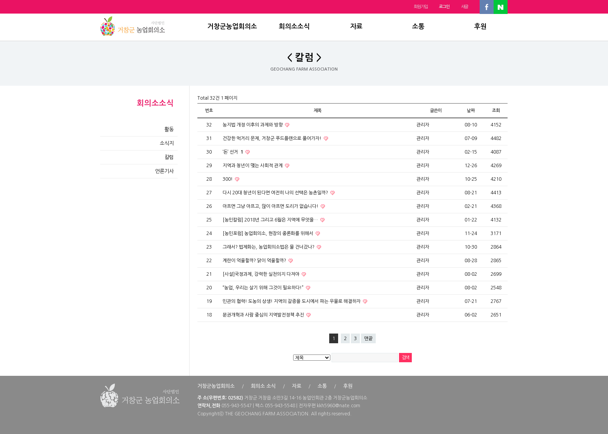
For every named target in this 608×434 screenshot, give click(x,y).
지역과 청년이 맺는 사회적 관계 (253, 165)
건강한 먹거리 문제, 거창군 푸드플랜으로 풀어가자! (273, 138)
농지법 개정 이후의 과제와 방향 (253, 125)
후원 (480, 26)
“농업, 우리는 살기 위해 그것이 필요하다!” (264, 287)
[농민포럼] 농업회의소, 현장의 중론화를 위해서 (268, 233)
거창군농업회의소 (232, 26)
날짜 (471, 110)
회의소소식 (294, 26)
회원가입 (421, 7)
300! (228, 179)
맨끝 (368, 338)
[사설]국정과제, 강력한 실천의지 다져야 (262, 274)
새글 (464, 7)
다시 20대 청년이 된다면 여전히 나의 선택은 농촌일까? (276, 192)
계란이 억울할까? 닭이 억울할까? (255, 260)
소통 (418, 26)
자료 (356, 26)
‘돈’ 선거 (233, 152)
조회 (496, 110)
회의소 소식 (263, 386)
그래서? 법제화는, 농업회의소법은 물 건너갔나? (269, 247)
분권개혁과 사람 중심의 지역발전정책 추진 (264, 315)
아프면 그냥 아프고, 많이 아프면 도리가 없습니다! (271, 206)
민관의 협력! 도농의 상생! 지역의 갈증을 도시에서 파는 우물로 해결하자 (292, 301)
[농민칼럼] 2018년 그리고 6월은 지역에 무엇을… (271, 220)
